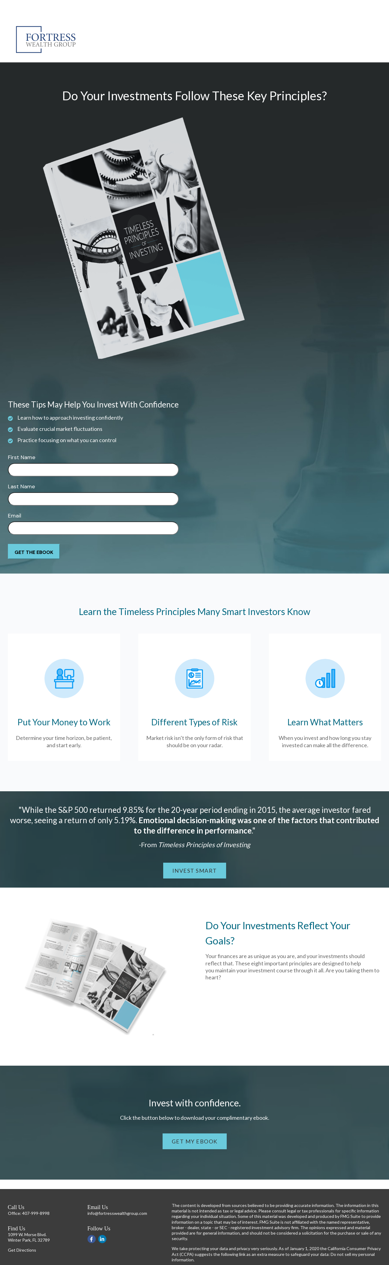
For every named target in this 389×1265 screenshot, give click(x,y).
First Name (21, 439)
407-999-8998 (36, 1195)
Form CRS (206, 1261)
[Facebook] (92, 1221)
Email (14, 497)
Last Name (21, 468)
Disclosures (183, 1261)
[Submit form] (34, 533)
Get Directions (22, 1231)
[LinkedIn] (102, 1221)
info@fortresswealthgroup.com (117, 1195)
